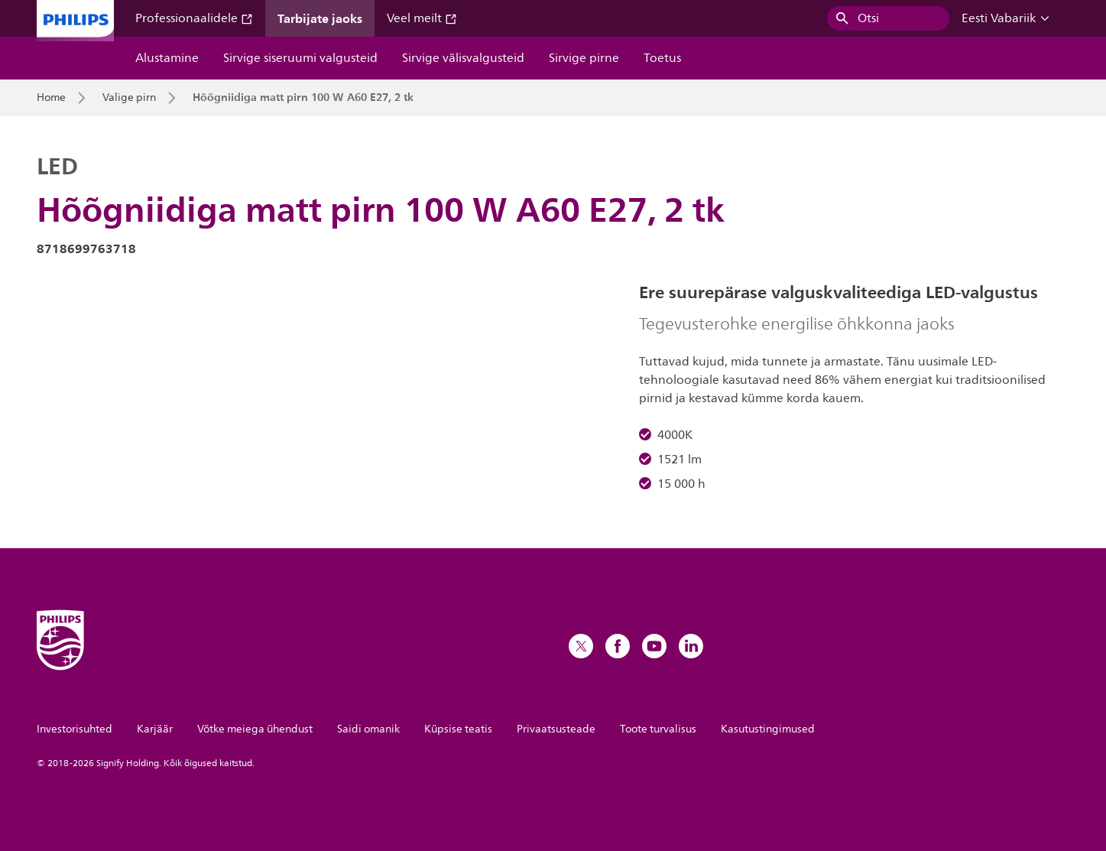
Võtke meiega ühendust (255, 729)
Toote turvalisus (658, 729)
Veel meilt (422, 18)
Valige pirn (129, 98)
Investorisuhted (74, 729)
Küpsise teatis (458, 729)
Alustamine (167, 58)
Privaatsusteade (556, 729)
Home (51, 98)
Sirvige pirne (584, 58)
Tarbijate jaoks (319, 18)
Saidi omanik (368, 729)
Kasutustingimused (768, 729)
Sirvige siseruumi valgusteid (300, 58)
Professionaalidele (194, 18)
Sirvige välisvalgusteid (463, 58)
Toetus (662, 58)
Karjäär (155, 729)
